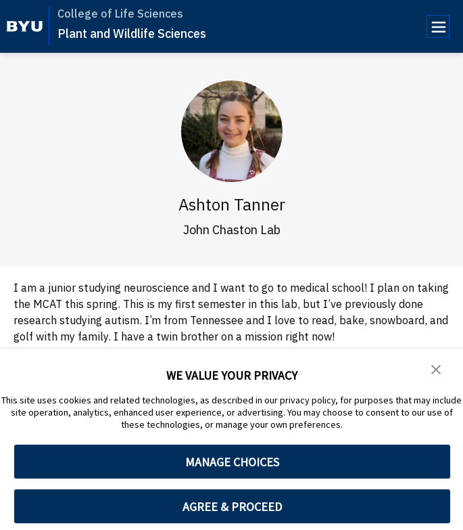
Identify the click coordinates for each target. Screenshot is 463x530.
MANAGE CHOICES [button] (232, 462)
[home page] (24, 26)
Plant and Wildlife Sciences (131, 33)
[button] (436, 368)
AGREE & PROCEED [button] (232, 506)
